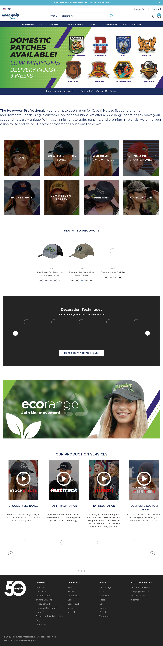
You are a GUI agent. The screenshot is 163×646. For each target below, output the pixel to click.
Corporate (104, 595)
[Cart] (156, 15)
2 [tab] (81, 571)
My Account (154, 9)
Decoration (41, 591)
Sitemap (135, 600)
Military (102, 608)
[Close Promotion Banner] (159, 3)
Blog (38, 620)
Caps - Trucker (74, 604)
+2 (60, 280)
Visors (70, 608)
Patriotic (103, 612)
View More (73, 612)
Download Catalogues (46, 608)
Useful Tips (41, 612)
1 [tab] (78, 571)
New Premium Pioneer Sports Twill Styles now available (81, 3)
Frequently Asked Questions (49, 616)
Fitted (102, 600)
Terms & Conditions (140, 587)
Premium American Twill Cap (113, 272)
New (70, 587)
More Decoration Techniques (81, 353)
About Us (40, 587)
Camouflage (105, 587)
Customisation (43, 595)
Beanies (71, 591)
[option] (23, 480)
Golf (101, 604)
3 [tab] (84, 571)
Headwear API (43, 604)
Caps (70, 600)
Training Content (44, 600)
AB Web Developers (26, 640)
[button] (81, 409)
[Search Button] (111, 16)
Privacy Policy (138, 595)
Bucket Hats (74, 595)
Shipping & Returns (140, 591)
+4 (91, 280)
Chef (101, 591)
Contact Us (139, 9)
